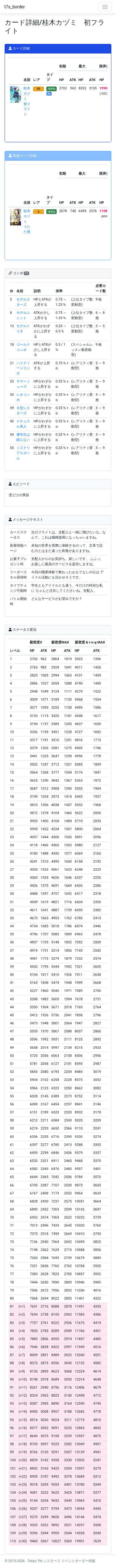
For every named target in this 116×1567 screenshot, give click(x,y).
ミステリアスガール (23, 453)
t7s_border (14, 6)
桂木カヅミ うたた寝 (27, 221)
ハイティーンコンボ (23, 368)
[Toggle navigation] (105, 6)
